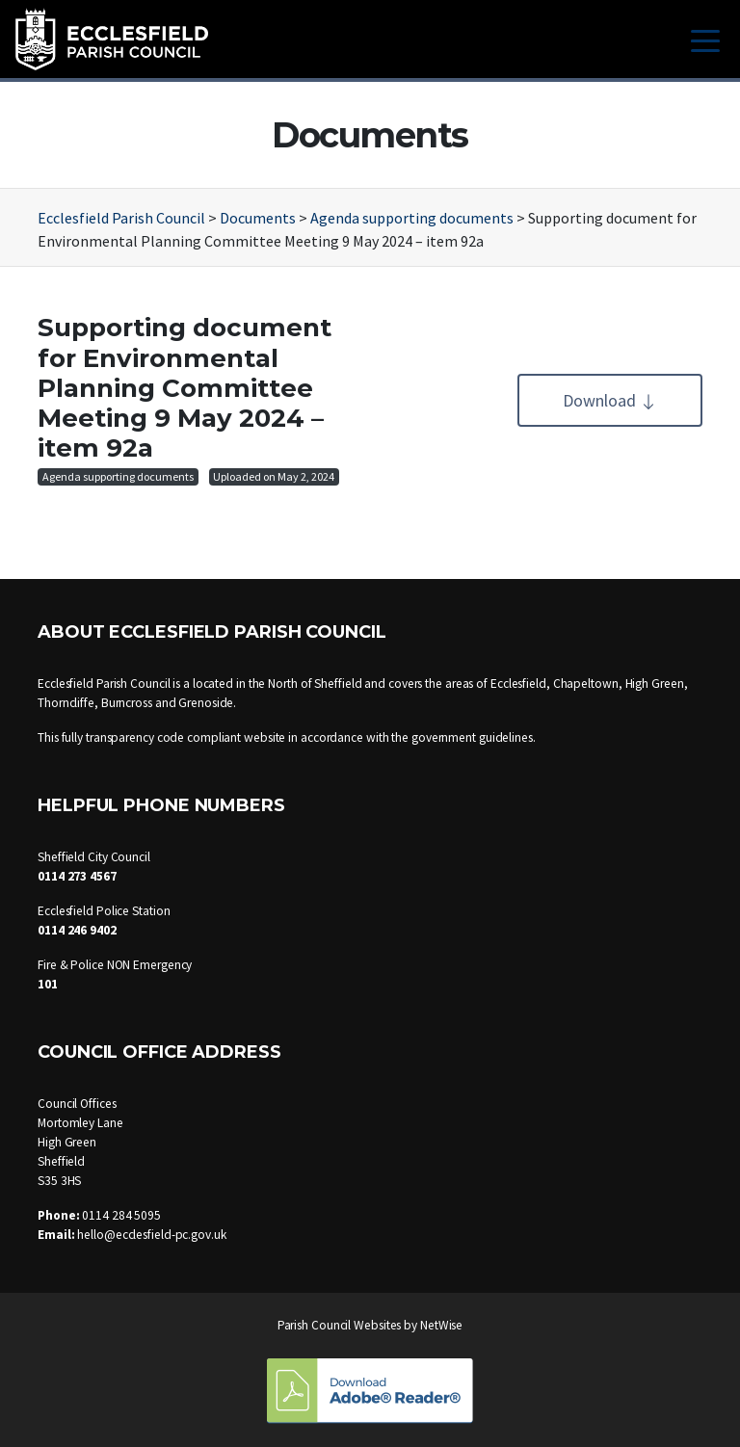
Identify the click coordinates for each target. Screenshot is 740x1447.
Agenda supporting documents (118, 476)
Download (610, 400)
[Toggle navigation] (705, 39)
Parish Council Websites (340, 1325)
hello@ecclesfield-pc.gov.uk (151, 1234)
